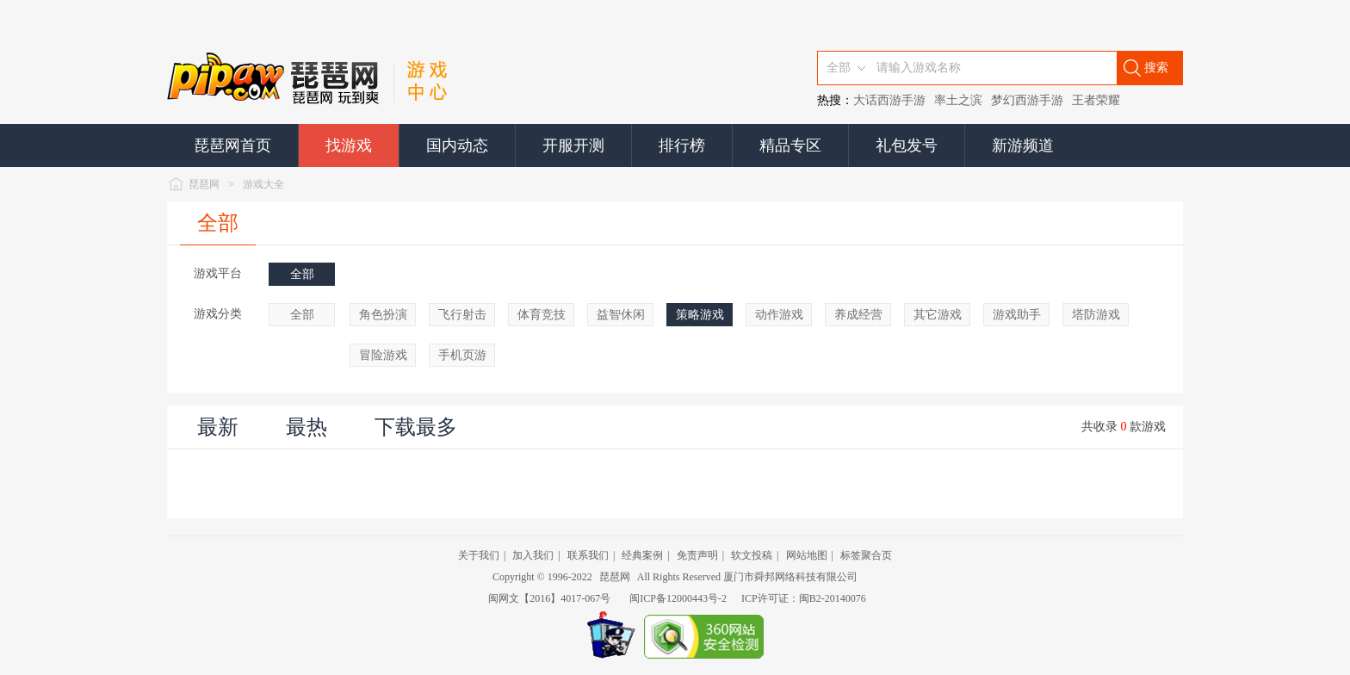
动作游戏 (779, 314)
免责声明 (697, 555)
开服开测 (573, 145)
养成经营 (858, 314)
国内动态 (457, 145)
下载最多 (416, 427)
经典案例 (642, 555)
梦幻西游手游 (1027, 100)
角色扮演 (383, 314)
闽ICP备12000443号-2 (678, 598)
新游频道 (1023, 145)
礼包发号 (907, 145)
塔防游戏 (1096, 314)
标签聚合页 (866, 555)
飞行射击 (462, 314)
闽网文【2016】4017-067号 (549, 598)
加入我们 (533, 555)
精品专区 (790, 145)
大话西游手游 (889, 100)
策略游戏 (700, 314)
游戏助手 (1017, 314)
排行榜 (682, 145)
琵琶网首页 (232, 145)
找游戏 (348, 145)
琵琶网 (204, 184)
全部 (217, 223)
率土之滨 (958, 100)
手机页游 (462, 355)
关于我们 (478, 555)
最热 (306, 427)
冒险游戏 (383, 355)
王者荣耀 (1096, 100)
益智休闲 (621, 314)
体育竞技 (541, 314)
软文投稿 (751, 555)
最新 (217, 427)
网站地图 (806, 555)
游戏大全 (263, 184)
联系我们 (588, 555)
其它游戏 (937, 314)
